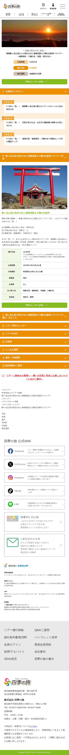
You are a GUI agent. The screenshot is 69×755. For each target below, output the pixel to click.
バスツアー (6, 390)
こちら (34, 726)
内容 (3, 417)
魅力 (3, 420)
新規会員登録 (43, 644)
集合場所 (5, 428)
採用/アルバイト (14, 651)
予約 (3, 414)
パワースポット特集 (10, 401)
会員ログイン (12, 644)
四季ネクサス (8, 581)
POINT (4, 423)
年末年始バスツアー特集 (12, 393)
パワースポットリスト (11, 404)
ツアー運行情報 (14, 630)
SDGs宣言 (10, 658)
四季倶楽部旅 (8, 572)
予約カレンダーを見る (34, 82)
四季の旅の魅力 (44, 658)
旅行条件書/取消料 (15, 637)
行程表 (4, 426)
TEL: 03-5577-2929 (13, 707)
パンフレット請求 (46, 637)
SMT (5, 591)
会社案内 (40, 651)
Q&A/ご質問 (42, 630)
